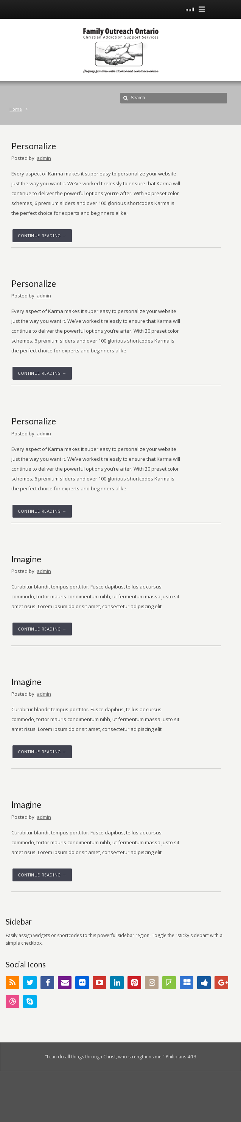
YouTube (99, 982)
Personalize (33, 146)
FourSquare (169, 982)
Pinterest (134, 982)
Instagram (152, 982)
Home (15, 109)
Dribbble (12, 1001)
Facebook (47, 982)
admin (44, 158)
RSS (12, 982)
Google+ (221, 982)
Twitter (30, 982)
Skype (30, 1001)
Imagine (26, 559)
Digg (204, 982)
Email (65, 982)
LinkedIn (117, 982)
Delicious (186, 982)
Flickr (82, 982)
